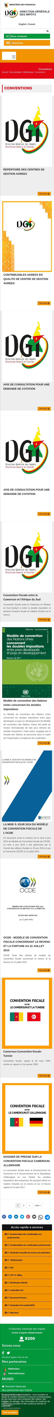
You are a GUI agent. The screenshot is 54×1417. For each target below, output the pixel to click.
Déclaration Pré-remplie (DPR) (22, 1305)
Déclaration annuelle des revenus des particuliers (30, 1252)
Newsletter (14, 43)
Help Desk (14, 1313)
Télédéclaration (16, 1260)
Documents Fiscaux (18, 1298)
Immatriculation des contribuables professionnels (30, 1245)
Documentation (15, 72)
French (31, 24)
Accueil (5, 72)
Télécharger (44, 194)
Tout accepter (10, 1412)
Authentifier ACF (17, 1290)
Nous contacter (16, 36)
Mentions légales (9, 1357)
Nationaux (14, 1368)
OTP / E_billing (16, 1275)
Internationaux (16, 1373)
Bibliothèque (28, 72)
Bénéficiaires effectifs (18, 1282)
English (22, 24)
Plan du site (23, 1357)
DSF (12, 1267)
